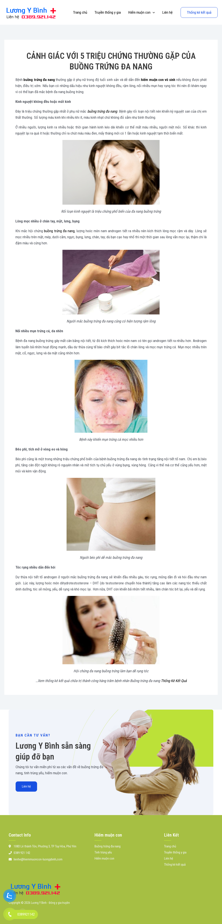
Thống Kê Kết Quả (174, 681)
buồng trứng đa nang (39, 79)
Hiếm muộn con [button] (141, 12)
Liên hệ (167, 12)
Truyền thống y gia (108, 12)
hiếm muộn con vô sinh (158, 79)
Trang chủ (80, 12)
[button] (152, 12)
